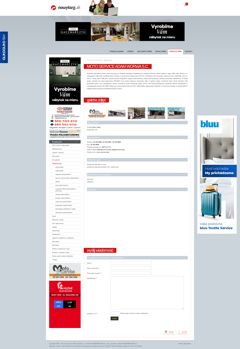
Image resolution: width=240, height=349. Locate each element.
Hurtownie (56, 231)
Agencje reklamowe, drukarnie (63, 238)
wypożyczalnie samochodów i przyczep (65, 190)
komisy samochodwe (62, 198)
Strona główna (117, 51)
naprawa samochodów (63, 174)
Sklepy (54, 227)
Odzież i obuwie (58, 152)
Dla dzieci (55, 241)
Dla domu (55, 156)
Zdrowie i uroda (57, 220)
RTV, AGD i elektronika (60, 145)
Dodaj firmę (160, 51)
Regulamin (187, 343)
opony (57, 181)
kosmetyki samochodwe (63, 205)
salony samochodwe (62, 194)
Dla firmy (55, 245)
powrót (184, 332)
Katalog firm (175, 51)
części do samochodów (63, 201)
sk (191, 4)
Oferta (130, 51)
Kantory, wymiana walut (60, 252)
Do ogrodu (56, 160)
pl (187, 4)
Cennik (180, 343)
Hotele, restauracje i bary (61, 249)
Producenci (56, 234)
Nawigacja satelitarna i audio (65, 209)
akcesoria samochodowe (63, 212)
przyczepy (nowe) (61, 185)
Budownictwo (57, 149)
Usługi (54, 260)
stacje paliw (59, 167)
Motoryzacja (57, 163)
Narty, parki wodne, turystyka (62, 256)
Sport (54, 216)
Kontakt (188, 51)
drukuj (171, 332)
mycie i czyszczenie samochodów (67, 178)
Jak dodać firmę (144, 51)
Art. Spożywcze (57, 223)
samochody (59, 171)
